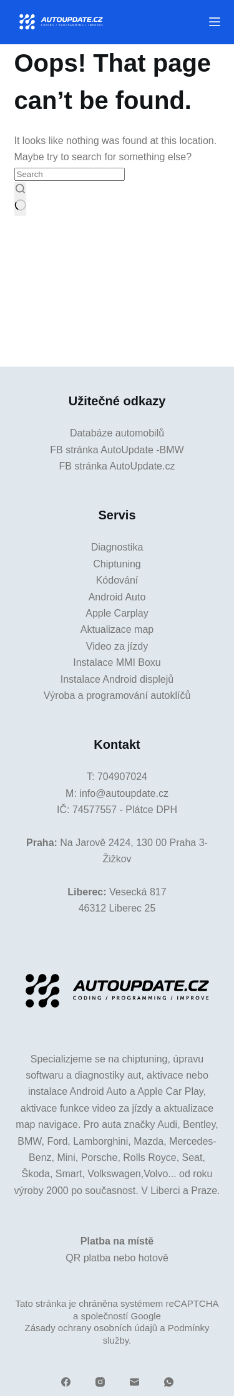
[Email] (134, 1382)
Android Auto (117, 597)
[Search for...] (69, 174)
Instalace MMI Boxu (117, 662)
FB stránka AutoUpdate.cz (117, 466)
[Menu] (214, 21)
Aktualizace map (117, 629)
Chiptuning (117, 564)
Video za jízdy (117, 646)
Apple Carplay (117, 613)
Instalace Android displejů (117, 679)
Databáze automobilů (117, 433)
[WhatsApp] (168, 1382)
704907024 (122, 776)
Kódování (117, 580)
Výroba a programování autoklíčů (117, 695)
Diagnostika (117, 547)
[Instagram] (100, 1382)
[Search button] (20, 199)
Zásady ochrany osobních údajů (90, 1327)
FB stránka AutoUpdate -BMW (116, 450)
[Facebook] (66, 1382)
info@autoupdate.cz (123, 793)
